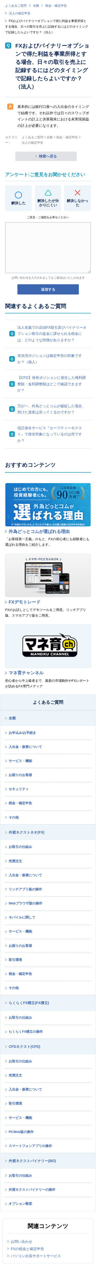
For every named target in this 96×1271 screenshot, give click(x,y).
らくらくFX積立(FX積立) (29, 1003)
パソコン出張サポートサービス (36, 1256)
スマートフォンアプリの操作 (30, 1146)
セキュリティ (19, 789)
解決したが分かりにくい (48, 203)
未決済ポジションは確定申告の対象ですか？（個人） (49, 359)
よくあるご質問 (16, 5)
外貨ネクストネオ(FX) (26, 832)
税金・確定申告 (56, 5)
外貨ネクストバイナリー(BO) (32, 1161)
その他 (14, 817)
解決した (18, 203)
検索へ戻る (48, 156)
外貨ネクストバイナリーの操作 (32, 1189)
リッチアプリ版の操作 (25, 889)
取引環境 (15, 960)
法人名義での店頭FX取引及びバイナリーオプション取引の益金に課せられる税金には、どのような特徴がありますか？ (52, 333)
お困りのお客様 (20, 775)
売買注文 (15, 861)
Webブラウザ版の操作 (25, 903)
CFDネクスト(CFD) (24, 1047)
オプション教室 (20, 1204)
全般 (36, 5)
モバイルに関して (22, 917)
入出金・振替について (25, 747)
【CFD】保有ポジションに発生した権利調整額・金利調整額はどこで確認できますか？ (51, 384)
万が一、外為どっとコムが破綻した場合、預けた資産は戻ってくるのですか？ (51, 409)
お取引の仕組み (20, 847)
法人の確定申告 (19, 13)
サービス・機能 (20, 761)
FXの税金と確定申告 (27, 1249)
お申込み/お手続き (22, 733)
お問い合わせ (21, 1242)
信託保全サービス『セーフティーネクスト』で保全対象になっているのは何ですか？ (49, 434)
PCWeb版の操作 (21, 1132)
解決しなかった (77, 203)
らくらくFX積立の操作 (26, 1032)
